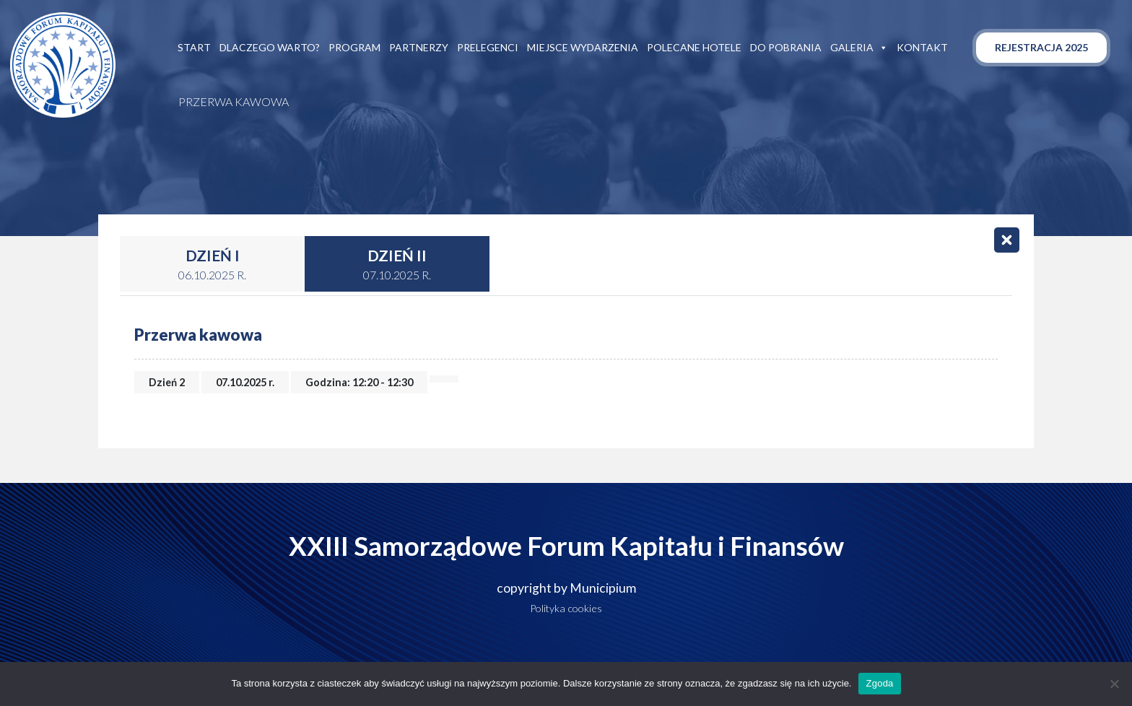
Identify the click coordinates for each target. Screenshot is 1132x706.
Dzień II (397, 265)
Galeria (859, 47)
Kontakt (922, 47)
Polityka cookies (566, 608)
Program (354, 47)
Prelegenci (487, 47)
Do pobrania (786, 47)
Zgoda (879, 683)
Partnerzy (418, 47)
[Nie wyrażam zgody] (1114, 683)
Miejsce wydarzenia (582, 47)
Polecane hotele (694, 47)
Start (194, 47)
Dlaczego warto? (269, 47)
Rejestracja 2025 (1041, 47)
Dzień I (212, 265)
